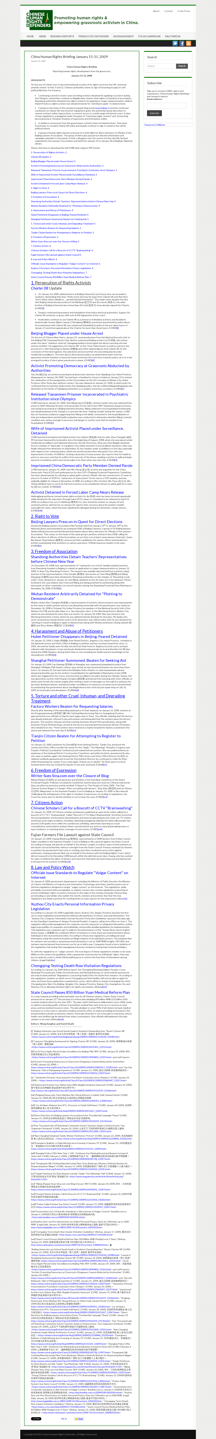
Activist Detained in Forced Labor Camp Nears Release (77, 492)
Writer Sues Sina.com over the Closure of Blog (70, 775)
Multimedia (172, 36)
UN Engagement (123, 36)
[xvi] (105, 797)
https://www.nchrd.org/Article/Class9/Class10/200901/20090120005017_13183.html (74, 1067)
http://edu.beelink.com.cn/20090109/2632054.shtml (58, 1217)
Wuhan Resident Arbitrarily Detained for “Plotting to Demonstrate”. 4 (65, 205)
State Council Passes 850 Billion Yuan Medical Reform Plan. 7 (61, 277)
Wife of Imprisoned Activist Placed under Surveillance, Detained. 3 (64, 174)
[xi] (72, 625)
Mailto (78, 1419)
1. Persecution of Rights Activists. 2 (49, 152)
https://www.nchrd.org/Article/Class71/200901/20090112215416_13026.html (70, 1199)
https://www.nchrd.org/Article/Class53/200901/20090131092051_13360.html (72, 1100)
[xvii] (100, 829)
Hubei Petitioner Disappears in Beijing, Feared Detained (79, 636)
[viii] (40, 510)
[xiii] (77, 690)
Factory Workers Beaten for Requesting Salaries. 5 (56, 228)
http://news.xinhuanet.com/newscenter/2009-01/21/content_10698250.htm (69, 1244)
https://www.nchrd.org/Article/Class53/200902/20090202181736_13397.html (70, 1159)
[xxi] (105, 986)
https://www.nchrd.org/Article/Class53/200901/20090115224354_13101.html (70, 1169)
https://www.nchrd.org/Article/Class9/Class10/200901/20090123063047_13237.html (82, 1080)
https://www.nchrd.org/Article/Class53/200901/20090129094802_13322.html (71, 1057)
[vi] (115, 460)
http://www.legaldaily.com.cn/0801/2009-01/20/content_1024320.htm (66, 1227)
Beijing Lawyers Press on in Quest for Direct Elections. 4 (59, 192)
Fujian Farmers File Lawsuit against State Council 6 (56, 254)
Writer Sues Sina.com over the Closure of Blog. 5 (55, 241)
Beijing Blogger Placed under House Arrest (67, 333)
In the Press (184, 11)
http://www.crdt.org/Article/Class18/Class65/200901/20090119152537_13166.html (73, 1090)
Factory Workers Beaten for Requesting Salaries (72, 706)
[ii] (118, 328)
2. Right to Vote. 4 (40, 188)
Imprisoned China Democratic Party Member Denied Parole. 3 (61, 179)
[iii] (93, 360)
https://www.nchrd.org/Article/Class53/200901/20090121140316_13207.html (70, 1073)
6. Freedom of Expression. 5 (44, 237)
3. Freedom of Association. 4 (45, 197)
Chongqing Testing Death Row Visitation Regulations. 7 (59, 272)
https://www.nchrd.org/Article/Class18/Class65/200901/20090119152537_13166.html (74, 1298)
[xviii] (67, 861)
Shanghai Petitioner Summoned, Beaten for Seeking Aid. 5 (60, 219)
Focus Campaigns (149, 36)
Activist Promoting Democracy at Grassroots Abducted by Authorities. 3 (67, 165)
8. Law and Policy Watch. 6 (44, 259)
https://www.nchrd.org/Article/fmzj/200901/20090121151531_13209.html (68, 1148)
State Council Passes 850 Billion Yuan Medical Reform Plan (80, 992)
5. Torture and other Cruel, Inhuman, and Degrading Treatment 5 (63, 223)
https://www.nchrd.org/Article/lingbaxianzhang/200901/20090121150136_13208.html (75, 1036)
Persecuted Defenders (94, 36)
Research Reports (62, 36)
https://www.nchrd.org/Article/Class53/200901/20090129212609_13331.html (71, 1131)
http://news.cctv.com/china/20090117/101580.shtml (86, 1234)
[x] (60, 588)
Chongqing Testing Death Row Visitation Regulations (76, 965)
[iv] (122, 388)
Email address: (155, 99)
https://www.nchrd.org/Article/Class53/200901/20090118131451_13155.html (71, 1047)
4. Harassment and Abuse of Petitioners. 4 (52, 210)
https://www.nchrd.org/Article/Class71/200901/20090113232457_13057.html (76, 1207)
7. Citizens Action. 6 (41, 245)
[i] (43, 308)
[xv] (105, 764)
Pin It (64, 1418)
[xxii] (61, 1019)
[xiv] (74, 730)
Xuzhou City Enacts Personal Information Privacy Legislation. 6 (62, 268)
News (42, 36)
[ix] (39, 545)
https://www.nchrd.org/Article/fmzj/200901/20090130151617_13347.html (69, 1111)
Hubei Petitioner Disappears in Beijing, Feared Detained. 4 (59, 214)
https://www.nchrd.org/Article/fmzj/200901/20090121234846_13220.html (94, 1138)
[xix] (125, 898)
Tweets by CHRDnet (154, 124)
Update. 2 (41, 156)
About (156, 11)
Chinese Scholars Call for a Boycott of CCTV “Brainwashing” (81, 808)
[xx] (53, 960)
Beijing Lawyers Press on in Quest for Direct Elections (76, 521)
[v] (52, 423)
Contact (168, 11)
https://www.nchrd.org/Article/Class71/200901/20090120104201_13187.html (70, 1189)
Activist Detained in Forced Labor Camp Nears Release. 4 (59, 183)
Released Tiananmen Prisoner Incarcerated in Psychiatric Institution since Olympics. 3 (74, 170)
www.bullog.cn (102, 108)
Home (30, 36)
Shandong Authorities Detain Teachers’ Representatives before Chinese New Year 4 (73, 201)
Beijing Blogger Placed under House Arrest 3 (53, 161)
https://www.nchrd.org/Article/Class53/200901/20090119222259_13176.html (72, 1121)
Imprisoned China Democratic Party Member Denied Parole (82, 465)
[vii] (59, 486)
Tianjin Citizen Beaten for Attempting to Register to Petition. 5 (62, 232)
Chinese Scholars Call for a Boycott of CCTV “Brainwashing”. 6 (62, 250)
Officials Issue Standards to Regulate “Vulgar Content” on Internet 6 (65, 263)
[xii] (54, 654)
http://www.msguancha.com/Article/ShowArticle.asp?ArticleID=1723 (86, 1366)
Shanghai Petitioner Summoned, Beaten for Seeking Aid (78, 660)
